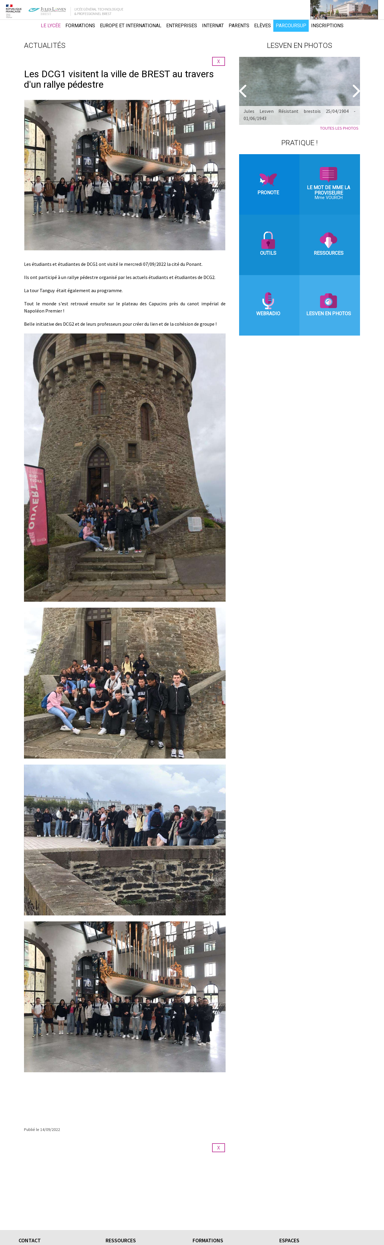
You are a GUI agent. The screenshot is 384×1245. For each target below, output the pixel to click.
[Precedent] (243, 91)
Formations (80, 25)
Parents (239, 25)
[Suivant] (355, 91)
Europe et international (130, 25)
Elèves (262, 25)
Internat (213, 25)
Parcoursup (291, 25)
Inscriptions (327, 25)
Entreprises (181, 25)
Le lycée (51, 25)
